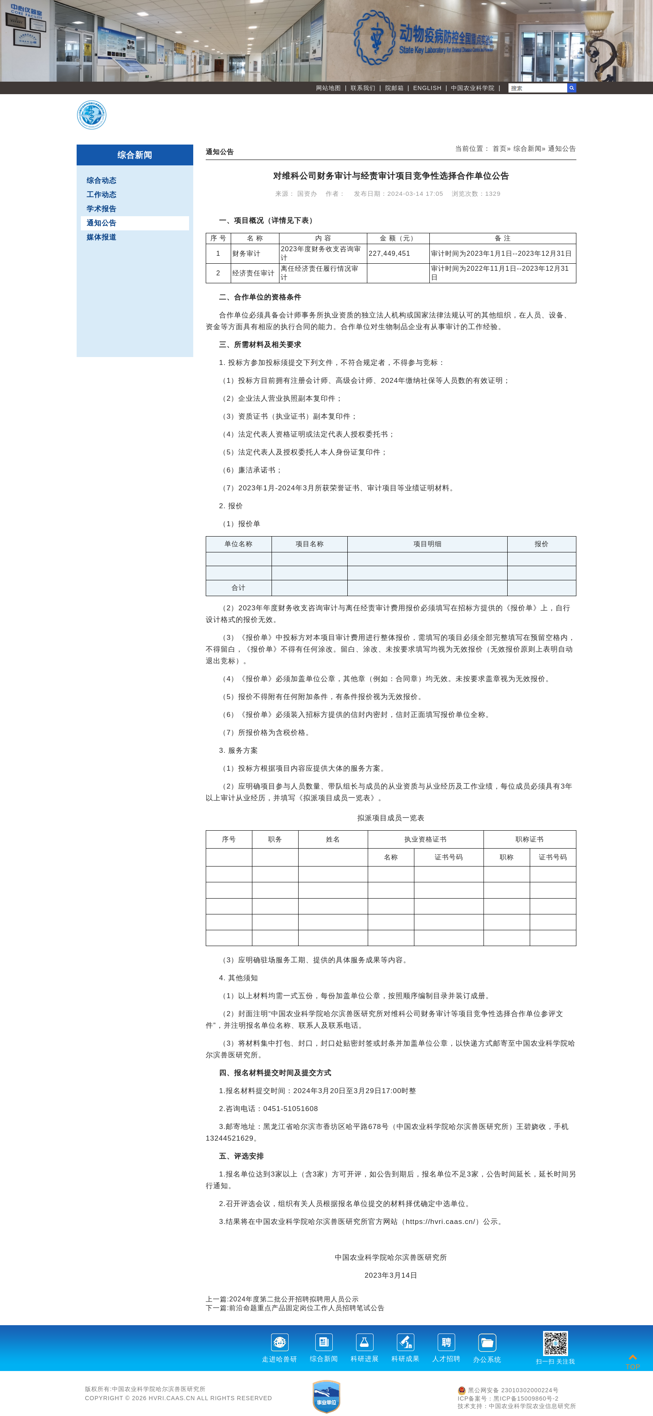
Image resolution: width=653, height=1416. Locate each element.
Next (642, 41)
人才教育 (543, 109)
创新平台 (478, 109)
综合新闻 (527, 148)
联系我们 (363, 88)
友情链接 (543, 122)
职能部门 (347, 122)
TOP (633, 1362)
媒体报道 (102, 237)
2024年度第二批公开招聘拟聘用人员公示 (294, 1299)
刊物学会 (412, 122)
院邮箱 (394, 88)
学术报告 (102, 209)
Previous (10, 41)
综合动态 (102, 181)
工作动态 (102, 195)
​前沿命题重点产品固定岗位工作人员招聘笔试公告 (307, 1307)
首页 (500, 148)
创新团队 (412, 109)
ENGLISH (427, 88)
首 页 (347, 109)
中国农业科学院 (473, 88)
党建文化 (478, 122)
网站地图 (328, 88)
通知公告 (102, 223)
